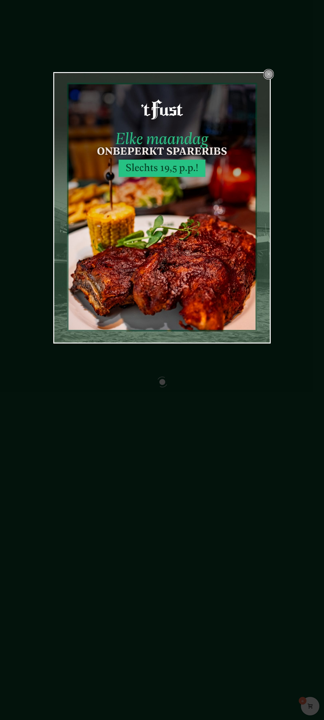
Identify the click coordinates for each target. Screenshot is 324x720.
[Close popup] (268, 74)
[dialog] (162, 208)
